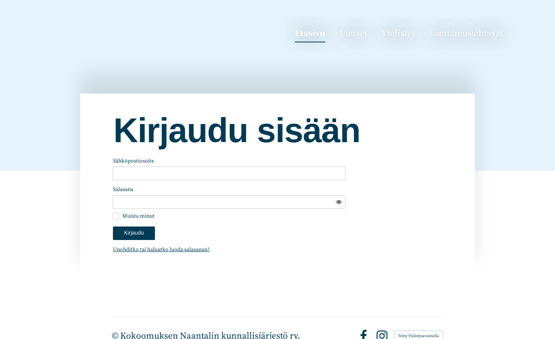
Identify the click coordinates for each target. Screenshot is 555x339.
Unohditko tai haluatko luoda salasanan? (226, 229)
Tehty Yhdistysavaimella (418, 316)
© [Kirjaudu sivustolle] (116, 315)
